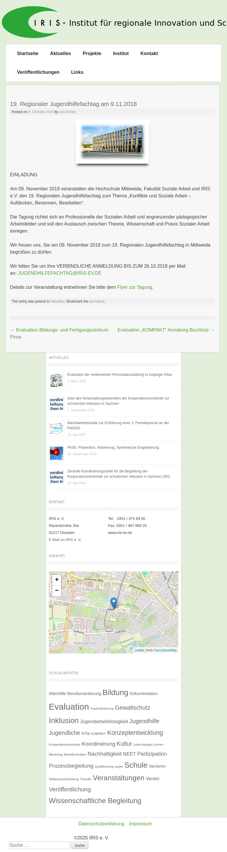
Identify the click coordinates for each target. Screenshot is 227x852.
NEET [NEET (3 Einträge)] (129, 754)
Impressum (140, 823)
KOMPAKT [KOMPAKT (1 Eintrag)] (98, 733)
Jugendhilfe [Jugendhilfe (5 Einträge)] (144, 721)
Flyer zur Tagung (134, 287)
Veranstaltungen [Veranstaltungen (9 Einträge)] (118, 778)
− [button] (57, 591)
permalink (97, 301)
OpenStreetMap (165, 650)
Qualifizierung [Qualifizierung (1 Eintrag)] (104, 766)
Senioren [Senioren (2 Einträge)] (157, 766)
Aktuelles (60, 53)
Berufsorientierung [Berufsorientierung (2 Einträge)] (84, 693)
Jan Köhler (67, 112)
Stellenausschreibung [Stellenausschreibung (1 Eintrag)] (64, 779)
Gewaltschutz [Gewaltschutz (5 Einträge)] (132, 707)
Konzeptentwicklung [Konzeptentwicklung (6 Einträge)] (135, 732)
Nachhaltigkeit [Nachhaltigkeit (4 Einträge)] (105, 754)
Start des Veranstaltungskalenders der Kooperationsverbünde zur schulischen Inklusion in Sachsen (118, 401)
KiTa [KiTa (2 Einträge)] (85, 733)
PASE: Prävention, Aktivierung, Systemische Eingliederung (113, 447)
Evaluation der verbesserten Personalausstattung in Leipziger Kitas (119, 375)
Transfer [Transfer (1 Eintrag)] (86, 779)
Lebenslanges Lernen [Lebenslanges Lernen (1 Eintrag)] (148, 744)
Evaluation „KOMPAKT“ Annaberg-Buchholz (166, 329)
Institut (121, 53)
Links (77, 72)
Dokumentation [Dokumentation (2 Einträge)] (144, 693)
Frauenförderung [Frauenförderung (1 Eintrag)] (102, 708)
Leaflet (139, 650)
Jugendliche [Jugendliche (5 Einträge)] (64, 733)
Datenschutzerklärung (101, 823)
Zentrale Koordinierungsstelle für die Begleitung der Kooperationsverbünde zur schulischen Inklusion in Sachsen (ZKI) (118, 474)
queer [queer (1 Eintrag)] (119, 766)
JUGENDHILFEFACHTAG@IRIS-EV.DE (60, 273)
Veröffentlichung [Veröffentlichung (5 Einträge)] (70, 789)
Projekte (92, 53)
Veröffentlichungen (38, 72)
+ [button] (57, 580)
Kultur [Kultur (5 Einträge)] (124, 743)
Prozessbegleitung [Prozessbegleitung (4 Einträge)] (71, 766)
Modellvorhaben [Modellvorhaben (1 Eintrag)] (75, 754)
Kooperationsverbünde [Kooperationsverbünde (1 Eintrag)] (64, 744)
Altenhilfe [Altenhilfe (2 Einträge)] (57, 693)
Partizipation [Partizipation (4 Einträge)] (152, 754)
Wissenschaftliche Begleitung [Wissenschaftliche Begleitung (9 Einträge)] (95, 801)
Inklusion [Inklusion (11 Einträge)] (64, 720)
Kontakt (149, 53)
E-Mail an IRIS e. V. (65, 539)
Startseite (27, 53)
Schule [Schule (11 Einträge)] (136, 765)
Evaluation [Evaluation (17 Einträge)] (69, 706)
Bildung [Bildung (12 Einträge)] (115, 692)
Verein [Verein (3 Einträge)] (152, 778)
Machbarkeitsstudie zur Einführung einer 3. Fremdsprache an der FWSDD (118, 425)
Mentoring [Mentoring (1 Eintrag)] (56, 754)
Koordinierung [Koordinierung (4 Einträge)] (98, 744)
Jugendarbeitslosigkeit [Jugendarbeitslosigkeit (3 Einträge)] (104, 721)
